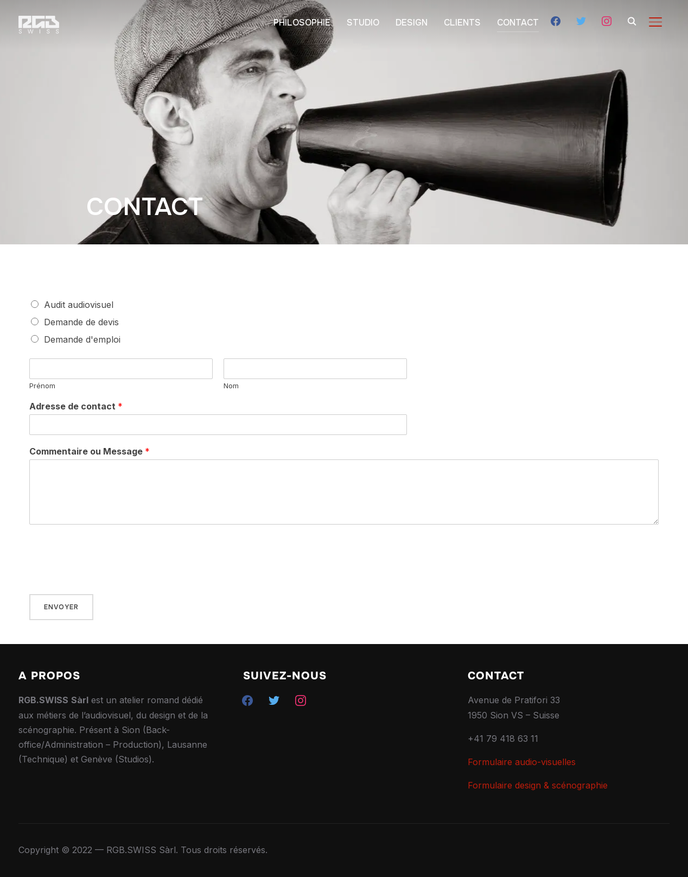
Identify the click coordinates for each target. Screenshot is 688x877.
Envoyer (61, 607)
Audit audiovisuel (78, 304)
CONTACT (518, 22)
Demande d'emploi (82, 339)
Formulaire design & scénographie (538, 785)
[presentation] (111, 576)
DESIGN (412, 22)
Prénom (42, 385)
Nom (231, 385)
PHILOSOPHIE (301, 22)
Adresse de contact (76, 406)
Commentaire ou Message (89, 451)
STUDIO (363, 22)
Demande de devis (81, 322)
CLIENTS (462, 22)
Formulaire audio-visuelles (522, 761)
